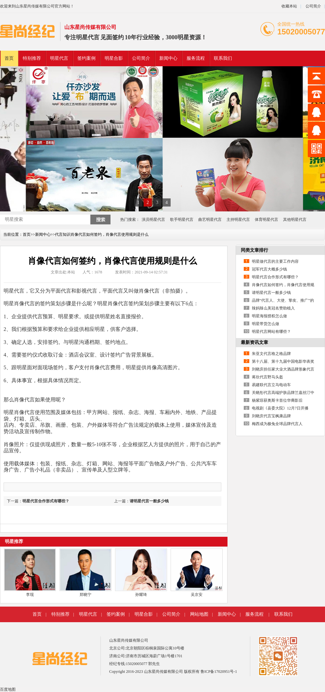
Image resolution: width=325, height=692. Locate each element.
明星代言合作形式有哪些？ (45, 501)
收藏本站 (289, 6)
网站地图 (199, 614)
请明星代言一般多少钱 (149, 501)
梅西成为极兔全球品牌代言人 (277, 423)
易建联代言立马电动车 (271, 385)
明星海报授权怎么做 (269, 316)
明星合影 (114, 58)
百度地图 (8, 689)
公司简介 (313, 6)
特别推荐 (32, 58)
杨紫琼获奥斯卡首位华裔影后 (277, 400)
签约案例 (86, 58)
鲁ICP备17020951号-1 (219, 671)
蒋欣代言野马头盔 (267, 377)
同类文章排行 (254, 250)
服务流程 (196, 58)
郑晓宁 (85, 594)
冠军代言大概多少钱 (269, 269)
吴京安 (196, 594)
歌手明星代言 (181, 219)
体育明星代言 (266, 219)
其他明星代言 (294, 219)
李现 (30, 594)
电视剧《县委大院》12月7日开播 (280, 408)
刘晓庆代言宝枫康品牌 (271, 416)
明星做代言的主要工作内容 (275, 261)
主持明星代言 (238, 219)
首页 (9, 58)
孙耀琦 (141, 594)
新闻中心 (168, 58)
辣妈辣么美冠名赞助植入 (273, 308)
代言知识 (63, 234)
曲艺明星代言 (210, 219)
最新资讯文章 (254, 342)
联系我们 (223, 58)
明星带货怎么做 (265, 323)
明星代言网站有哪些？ (271, 331)
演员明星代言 (153, 219)
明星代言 (87, 37)
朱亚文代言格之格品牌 (271, 353)
